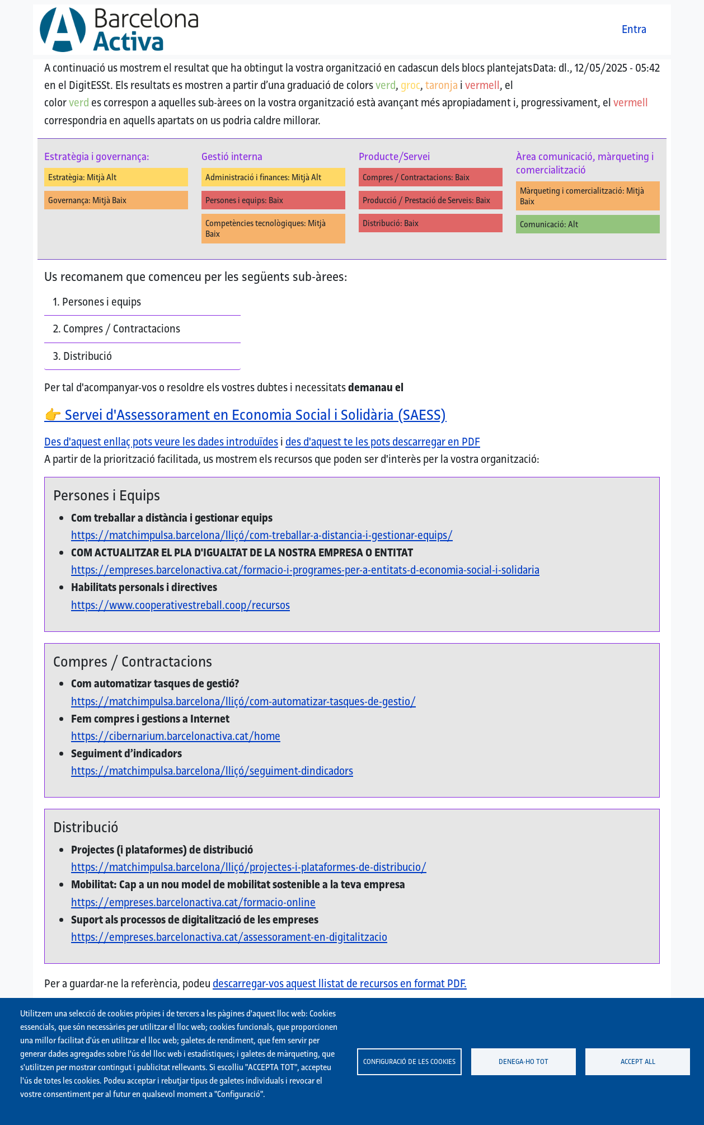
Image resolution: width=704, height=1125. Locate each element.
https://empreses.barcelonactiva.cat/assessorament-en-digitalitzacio (229, 937)
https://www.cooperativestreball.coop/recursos (180, 605)
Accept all (638, 1061)
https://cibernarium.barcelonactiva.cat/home (175, 736)
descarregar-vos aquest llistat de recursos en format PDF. (340, 983)
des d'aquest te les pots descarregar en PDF (382, 441)
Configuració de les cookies (409, 1061)
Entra (634, 29)
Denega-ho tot (523, 1061)
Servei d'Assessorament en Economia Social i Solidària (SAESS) (245, 414)
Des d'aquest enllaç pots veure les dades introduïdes (161, 441)
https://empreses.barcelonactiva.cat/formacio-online (193, 902)
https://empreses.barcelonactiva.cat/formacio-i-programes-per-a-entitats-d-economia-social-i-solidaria (305, 569)
